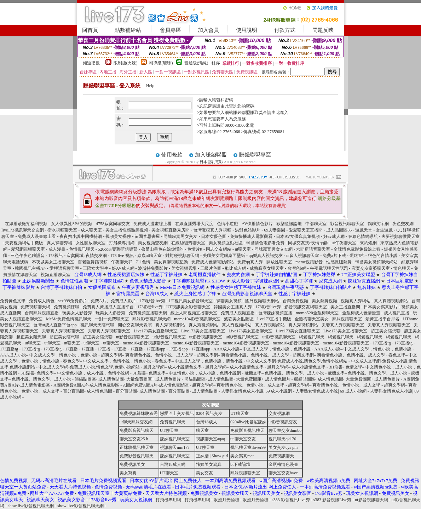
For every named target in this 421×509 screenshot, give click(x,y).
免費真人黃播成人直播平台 (108, 306)
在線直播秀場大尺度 (194, 223)
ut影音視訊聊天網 (371, 499)
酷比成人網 (235, 268)
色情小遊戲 (227, 223)
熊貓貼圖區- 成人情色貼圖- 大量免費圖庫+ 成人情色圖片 (128, 379)
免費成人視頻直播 (238, 312)
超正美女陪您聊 (385, 330)
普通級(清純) (196, 63)
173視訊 (55, 255)
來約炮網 (368, 242)
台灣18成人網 (172, 464)
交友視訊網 (279, 413)
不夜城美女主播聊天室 (53, 261)
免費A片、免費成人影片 (113, 300)
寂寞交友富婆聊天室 (371, 268)
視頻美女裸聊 (118, 236)
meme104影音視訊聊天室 (197, 318)
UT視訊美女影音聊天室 (191, 300)
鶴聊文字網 (378, 223)
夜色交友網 (403, 223)
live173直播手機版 (274, 318)
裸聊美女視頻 (229, 300)
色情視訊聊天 (81, 249)
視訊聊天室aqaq (210, 438)
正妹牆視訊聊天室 (137, 447)
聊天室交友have (283, 472)
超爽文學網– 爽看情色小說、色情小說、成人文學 (147, 355)
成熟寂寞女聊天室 (267, 268)
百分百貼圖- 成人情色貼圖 (87, 391)
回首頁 (90, 30)
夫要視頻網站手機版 (24, 242)
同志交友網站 (218, 249)
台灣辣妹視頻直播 (275, 312)
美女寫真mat (242, 455)
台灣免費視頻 (295, 300)
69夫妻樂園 (274, 230)
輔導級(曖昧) (161, 63)
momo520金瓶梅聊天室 (317, 312)
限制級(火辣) (126, 63)
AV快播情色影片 (257, 223)
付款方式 (284, 30)
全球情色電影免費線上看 (357, 249)
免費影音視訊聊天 (137, 430)
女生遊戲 (384, 230)
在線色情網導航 (363, 236)
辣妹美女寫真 (208, 464)
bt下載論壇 (240, 464)
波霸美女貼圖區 (239, 318)
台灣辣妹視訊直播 (42, 312)
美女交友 (204, 472)
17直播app (155, 349)
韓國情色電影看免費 (265, 242)
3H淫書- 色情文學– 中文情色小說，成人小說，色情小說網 (75, 373)
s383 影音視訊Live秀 (291, 499)
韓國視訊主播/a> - (32, 268)
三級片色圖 (210, 268)
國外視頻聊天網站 (262, 300)
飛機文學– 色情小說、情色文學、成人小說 (284, 373)
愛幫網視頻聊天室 (28, 249)
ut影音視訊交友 (283, 421)
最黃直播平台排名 (382, 318)
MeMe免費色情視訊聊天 (68, 318)
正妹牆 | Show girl (212, 455)
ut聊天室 (243, 249)
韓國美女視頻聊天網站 (376, 261)
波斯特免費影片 (153, 268)
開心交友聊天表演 (135, 324)
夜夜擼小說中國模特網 (80, 236)
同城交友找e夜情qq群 (308, 242)
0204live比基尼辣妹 (248, 421)
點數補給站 (128, 30)
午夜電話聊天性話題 (329, 268)
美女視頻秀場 (184, 268)
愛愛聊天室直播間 (306, 230)
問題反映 (323, 30)
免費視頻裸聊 (66, 306)
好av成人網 (333, 236)
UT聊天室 (239, 413)
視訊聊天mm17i (174, 447)
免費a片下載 (334, 255)
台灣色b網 (296, 268)
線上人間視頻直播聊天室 (194, 312)
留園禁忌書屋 (147, 236)
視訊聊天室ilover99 (248, 447)
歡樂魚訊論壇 (289, 223)
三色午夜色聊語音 (28, 255)
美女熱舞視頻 (324, 300)
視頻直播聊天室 (55, 274)
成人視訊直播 (396, 312)
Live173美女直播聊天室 (156, 330)
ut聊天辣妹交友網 (136, 421)
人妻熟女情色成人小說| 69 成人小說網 (256, 391)
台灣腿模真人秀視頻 (212, 230)
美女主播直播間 (345, 306)
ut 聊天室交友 (243, 438)
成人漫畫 (56, 249)
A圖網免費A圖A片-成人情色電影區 (86, 385)
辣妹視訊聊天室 (347, 318)
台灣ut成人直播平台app (55, 324)
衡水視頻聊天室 (62, 230)
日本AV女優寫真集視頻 (298, 236)
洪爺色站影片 (247, 230)
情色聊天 (401, 268)
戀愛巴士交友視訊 (177, 413)
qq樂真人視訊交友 (266, 255)
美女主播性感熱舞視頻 (126, 230)
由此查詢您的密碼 (237, 106)
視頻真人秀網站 (355, 300)
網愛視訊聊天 (311, 336)
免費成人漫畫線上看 (152, 223)
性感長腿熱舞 (339, 261)
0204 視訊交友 (209, 413)
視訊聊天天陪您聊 (97, 324)
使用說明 (246, 30)
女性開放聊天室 (90, 242)
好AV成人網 (123, 268)
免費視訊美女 (132, 464)
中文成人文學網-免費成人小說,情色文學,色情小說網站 (296, 361)
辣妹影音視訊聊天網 (151, 318)
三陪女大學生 (95, 268)
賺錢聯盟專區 (255, 155)
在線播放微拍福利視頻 (26, 223)
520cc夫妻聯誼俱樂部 (118, 249)
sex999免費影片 (72, 300)
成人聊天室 (91, 230)
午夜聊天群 (121, 261)
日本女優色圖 (213, 236)
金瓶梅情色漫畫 (283, 464)
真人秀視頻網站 (170, 324)
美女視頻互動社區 (226, 242)
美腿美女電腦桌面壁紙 (224, 255)
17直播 (71, 349)
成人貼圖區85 (339, 230)
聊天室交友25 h (134, 438)
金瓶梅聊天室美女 (312, 318)
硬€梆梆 (357, 255)
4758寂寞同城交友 (113, 223)
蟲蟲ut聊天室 (149, 255)
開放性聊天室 (279, 261)
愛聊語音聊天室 (64, 268)
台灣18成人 (206, 421)
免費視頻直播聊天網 (148, 312)
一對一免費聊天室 (112, 318)
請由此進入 (277, 112)
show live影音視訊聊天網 (31, 505)
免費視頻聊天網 (35, 306)
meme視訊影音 (309, 261)
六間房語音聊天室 (313, 249)
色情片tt (195, 249)
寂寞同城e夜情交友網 (86, 255)
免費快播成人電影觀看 (251, 236)
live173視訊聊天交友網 (22, 230)
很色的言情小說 (383, 255)
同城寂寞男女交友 (180, 236)
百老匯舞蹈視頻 (93, 261)
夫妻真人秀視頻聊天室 (343, 324)
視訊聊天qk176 (282, 438)
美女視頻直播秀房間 (170, 230)
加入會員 (208, 30)
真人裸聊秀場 (59, 242)
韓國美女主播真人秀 (233, 306)
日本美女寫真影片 (381, 306)
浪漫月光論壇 (226, 499)
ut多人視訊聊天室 (302, 255)
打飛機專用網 (121, 242)
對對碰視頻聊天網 (182, 255)
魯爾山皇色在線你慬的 (162, 249)
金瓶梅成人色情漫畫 (361, 312)
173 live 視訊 (122, 255)
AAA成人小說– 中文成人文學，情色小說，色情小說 (262, 349)
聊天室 (202, 430)
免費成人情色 (41, 300)
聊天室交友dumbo (285, 430)
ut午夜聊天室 (343, 242)
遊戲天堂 (363, 230)
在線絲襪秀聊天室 (188, 242)
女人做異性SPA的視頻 (71, 223)
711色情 (143, 261)
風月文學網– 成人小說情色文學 (172, 367)
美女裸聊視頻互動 (171, 261)
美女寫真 (128, 472)
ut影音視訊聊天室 (132, 336)
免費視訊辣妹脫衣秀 (139, 413)
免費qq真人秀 (250, 261)
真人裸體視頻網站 (391, 300)
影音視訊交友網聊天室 (305, 306)
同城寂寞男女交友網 (273, 249)
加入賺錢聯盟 (211, 155)
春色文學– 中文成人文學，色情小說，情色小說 (107, 361)
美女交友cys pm (283, 447)
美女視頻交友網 (153, 242)
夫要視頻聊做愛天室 (400, 236)
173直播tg (382, 343)
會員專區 (170, 30)
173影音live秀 (152, 300)
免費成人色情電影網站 (212, 261)
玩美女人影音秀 (77, 312)
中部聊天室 (316, 223)
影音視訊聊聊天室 (347, 223)
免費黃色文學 (12, 300)
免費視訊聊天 (172, 421)
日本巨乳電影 (211, 162)
